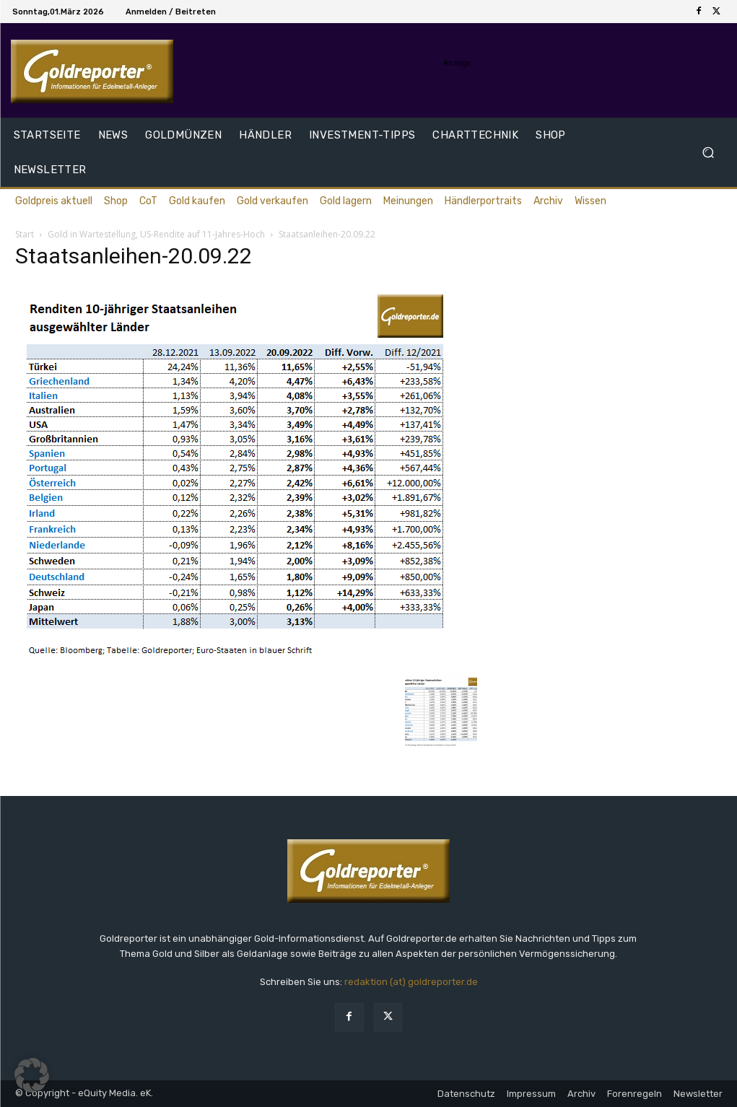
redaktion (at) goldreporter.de (411, 981)
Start (24, 234)
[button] (708, 153)
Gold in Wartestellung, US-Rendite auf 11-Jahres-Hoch (156, 234)
